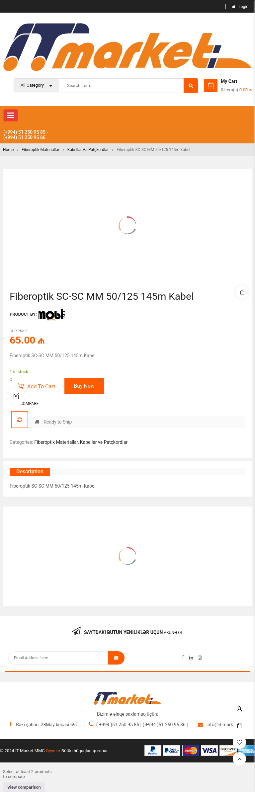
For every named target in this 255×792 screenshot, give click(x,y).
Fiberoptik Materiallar (40, 149)
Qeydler (53, 750)
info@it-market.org (226, 724)
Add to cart (41, 386)
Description (29, 471)
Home (8, 149)
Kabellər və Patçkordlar (88, 149)
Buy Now (84, 386)
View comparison (24, 787)
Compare (29, 403)
